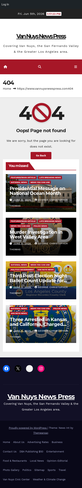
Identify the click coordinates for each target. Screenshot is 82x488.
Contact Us (10, 451)
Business (57, 442)
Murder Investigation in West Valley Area (36, 234)
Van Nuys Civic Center (16, 479)
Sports (51, 470)
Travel (62, 470)
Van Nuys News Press (41, 36)
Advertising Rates (38, 442)
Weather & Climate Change (49, 479)
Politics (27, 470)
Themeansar (40, 432)
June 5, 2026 (22, 200)
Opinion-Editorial (57, 460)
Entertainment (55, 451)
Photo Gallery (11, 470)
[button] (39, 67)
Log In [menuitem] (5, 4)
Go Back (41, 155)
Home (7, 88)
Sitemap (39, 470)
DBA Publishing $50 (31, 451)
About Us (18, 442)
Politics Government (22, 270)
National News (19, 182)
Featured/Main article (23, 177)
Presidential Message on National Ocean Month (37, 191)
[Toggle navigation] (75, 67)
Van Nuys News (46, 270)
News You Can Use (40, 182)
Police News (40, 226)
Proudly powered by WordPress (28, 427)
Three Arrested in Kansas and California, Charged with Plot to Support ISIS (38, 324)
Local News (37, 460)
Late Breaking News (50, 177)
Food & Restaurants (15, 460)
